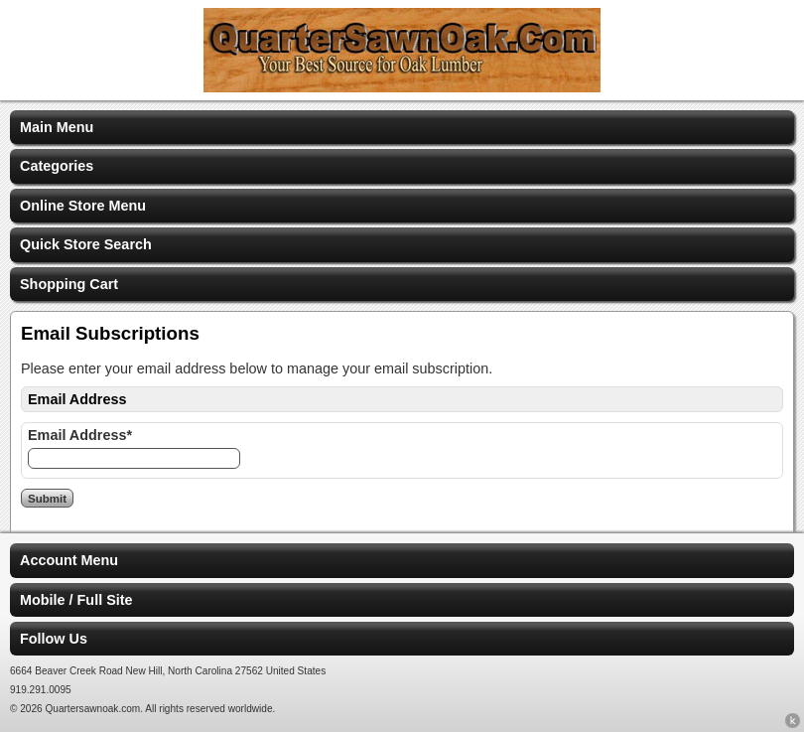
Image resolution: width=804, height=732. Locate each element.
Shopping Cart (69, 284)
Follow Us (53, 639)
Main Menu (56, 127)
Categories (56, 166)
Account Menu (69, 560)
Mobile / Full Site (76, 600)
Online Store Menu (83, 206)
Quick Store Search (86, 244)
